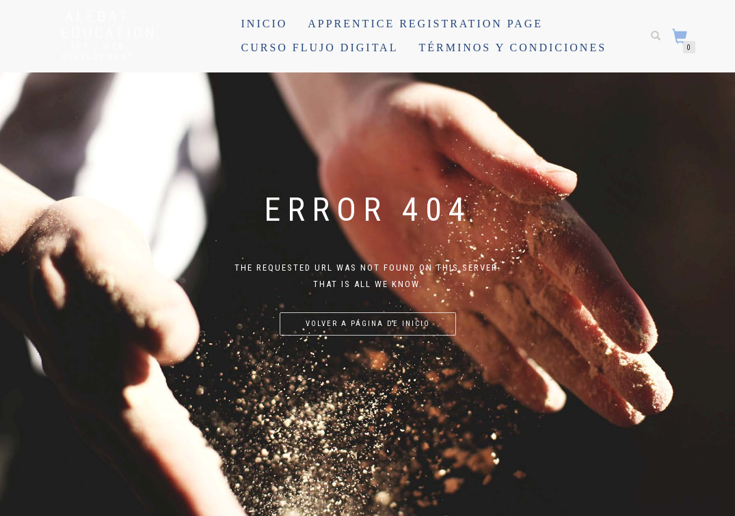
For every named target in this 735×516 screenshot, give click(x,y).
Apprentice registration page (425, 23)
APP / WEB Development (98, 51)
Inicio (264, 23)
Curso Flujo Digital (320, 47)
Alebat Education (97, 24)
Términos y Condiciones (512, 47)
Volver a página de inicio (368, 323)
